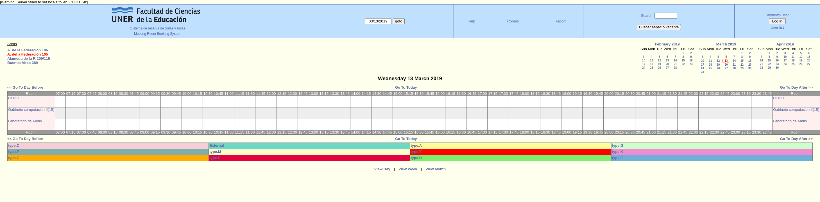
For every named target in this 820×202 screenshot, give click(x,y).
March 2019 (726, 44)
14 (675, 60)
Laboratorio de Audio (25, 121)
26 (659, 67)
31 (702, 72)
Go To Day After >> (796, 87)
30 (749, 68)
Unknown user (777, 15)
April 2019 (785, 44)
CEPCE (14, 98)
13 (667, 60)
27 (667, 67)
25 (651, 67)
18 (651, 64)
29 (742, 68)
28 (675, 67)
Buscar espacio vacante (659, 27)
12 (659, 60)
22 (683, 64)
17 (643, 64)
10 (643, 60)
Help (471, 21)
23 (690, 64)
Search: (647, 15)
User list (777, 27)
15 (683, 60)
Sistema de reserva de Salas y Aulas (157, 28)
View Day (382, 169)
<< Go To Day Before (25, 87)
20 (667, 64)
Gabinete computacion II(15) (31, 109)
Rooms (513, 21)
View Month (435, 169)
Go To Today (406, 87)
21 (675, 64)
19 (659, 64)
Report (560, 21)
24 (643, 67)
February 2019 (667, 44)
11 (651, 60)
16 (690, 60)
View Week (407, 169)
